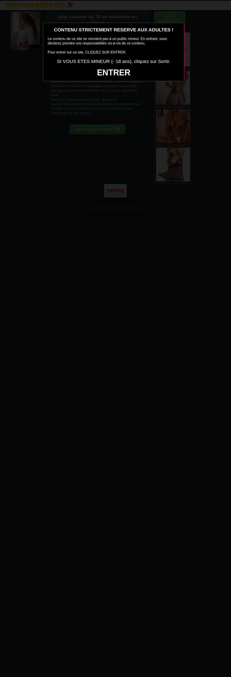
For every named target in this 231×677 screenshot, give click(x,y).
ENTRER (113, 72)
